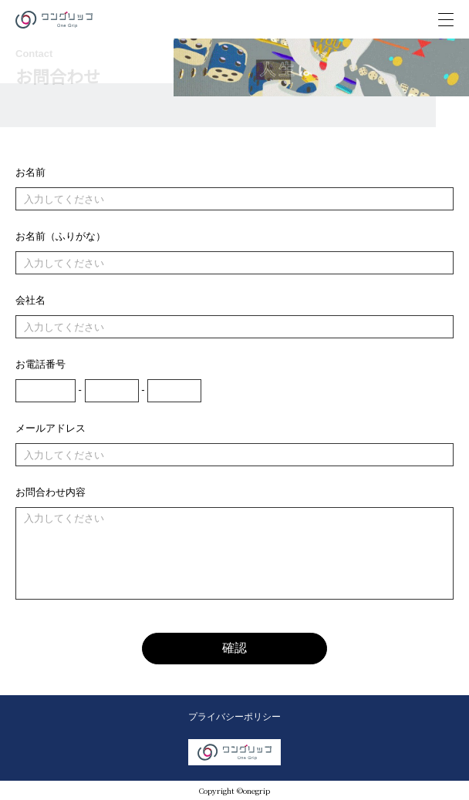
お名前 (30, 172)
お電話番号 (40, 364)
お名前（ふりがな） (60, 236)
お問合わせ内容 (50, 492)
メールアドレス (50, 428)
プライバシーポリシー (234, 716)
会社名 (30, 300)
